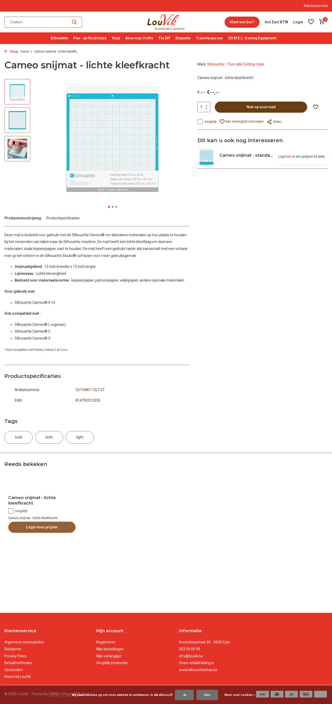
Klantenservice (316, 6)
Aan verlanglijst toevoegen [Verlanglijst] (242, 121)
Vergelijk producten (112, 663)
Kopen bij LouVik (17, 676)
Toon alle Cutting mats (245, 64)
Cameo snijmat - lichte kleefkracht (32, 500)
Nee (207, 695)
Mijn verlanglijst (108, 656)
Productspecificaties (63, 218)
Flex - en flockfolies (90, 38)
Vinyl (116, 38)
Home (26, 51)
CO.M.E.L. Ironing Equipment (252, 38)
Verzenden (13, 670)
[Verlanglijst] (311, 22)
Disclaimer (12, 649)
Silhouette (59, 38)
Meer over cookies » (239, 695)
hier (288, 156)
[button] (109, 207)
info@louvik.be (191, 656)
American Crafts (139, 38)
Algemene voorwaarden (24, 642)
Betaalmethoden (18, 663)
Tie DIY (164, 38)
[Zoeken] (43, 22)
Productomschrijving (22, 218)
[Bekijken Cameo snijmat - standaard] (206, 157)
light (79, 437)
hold (18, 437)
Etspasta (182, 38)
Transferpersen (209, 38)
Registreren (105, 642)
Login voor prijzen (41, 527)
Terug (11, 51)
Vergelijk (207, 121)
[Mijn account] (298, 22)
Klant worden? (242, 22)
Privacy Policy (15, 656)
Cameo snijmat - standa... (246, 155)
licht (49, 437)
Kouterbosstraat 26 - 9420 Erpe (204, 642)
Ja (184, 695)
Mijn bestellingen (110, 649)
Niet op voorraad (261, 107)
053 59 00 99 (189, 649)
